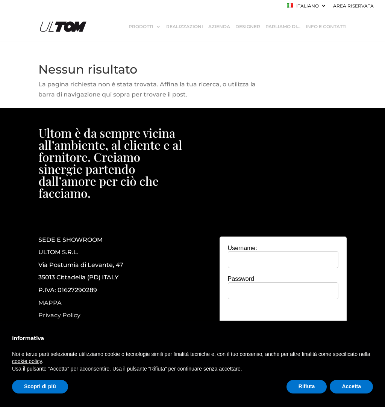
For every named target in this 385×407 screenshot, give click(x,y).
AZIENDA (219, 26)
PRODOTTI (141, 26)
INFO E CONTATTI (326, 26)
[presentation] (283, 319)
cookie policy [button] (27, 361)
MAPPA (50, 302)
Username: (242, 248)
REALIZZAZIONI (184, 26)
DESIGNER (247, 26)
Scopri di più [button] (40, 386)
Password (241, 279)
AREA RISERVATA (353, 6)
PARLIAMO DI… (282, 26)
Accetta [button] (351, 386)
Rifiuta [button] (307, 386)
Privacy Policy (59, 315)
